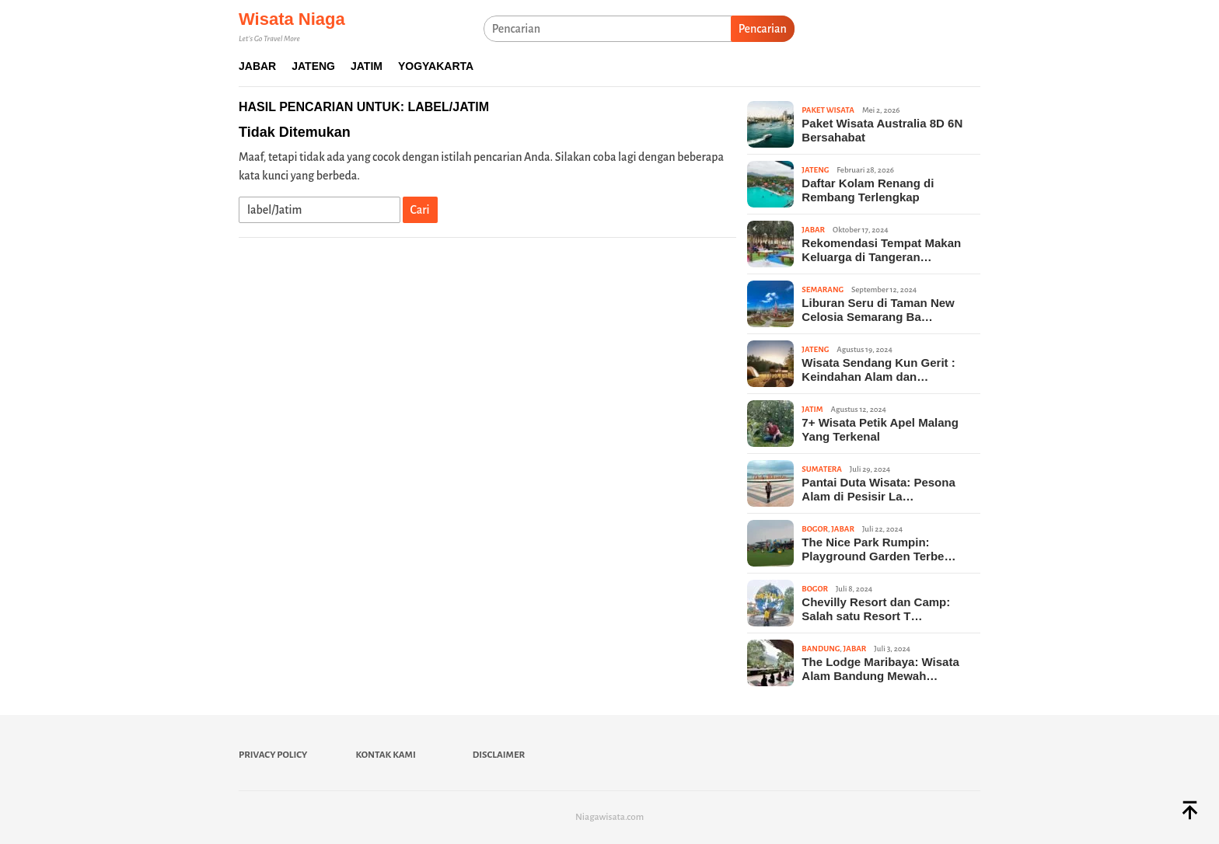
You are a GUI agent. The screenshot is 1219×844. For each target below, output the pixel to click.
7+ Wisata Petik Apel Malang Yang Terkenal (880, 429)
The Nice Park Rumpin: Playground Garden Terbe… (878, 549)
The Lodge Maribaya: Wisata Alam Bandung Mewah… (880, 668)
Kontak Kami (385, 755)
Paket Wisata (828, 110)
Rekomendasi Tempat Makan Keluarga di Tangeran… (881, 249)
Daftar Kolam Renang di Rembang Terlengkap (868, 190)
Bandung (821, 648)
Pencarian (763, 29)
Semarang (823, 289)
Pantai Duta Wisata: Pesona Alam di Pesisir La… (878, 489)
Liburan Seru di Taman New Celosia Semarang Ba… (878, 309)
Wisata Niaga (292, 19)
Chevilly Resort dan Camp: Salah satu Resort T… (876, 609)
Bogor (815, 529)
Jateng (815, 170)
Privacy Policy (273, 755)
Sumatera (821, 469)
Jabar (813, 229)
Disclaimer (499, 755)
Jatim (812, 409)
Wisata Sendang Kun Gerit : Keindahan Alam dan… (878, 369)
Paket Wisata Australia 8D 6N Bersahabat (882, 130)
